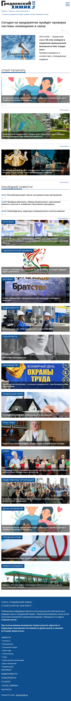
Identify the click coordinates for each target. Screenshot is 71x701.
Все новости (63, 218)
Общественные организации (18, 480)
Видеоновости (11, 308)
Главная (4, 11)
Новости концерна (13, 566)
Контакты (6, 689)
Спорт (6, 451)
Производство (10, 365)
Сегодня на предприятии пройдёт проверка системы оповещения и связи (25, 14)
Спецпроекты (10, 336)
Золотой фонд (7, 654)
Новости (11, 11)
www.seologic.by (22, 695)
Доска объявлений (22, 11)
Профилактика (8, 667)
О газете (5, 682)
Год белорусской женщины (17, 250)
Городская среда (12, 537)
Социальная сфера (13, 394)
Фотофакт (8, 279)
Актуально (8, 222)
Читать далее (64, 110)
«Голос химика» (9, 686)
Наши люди (9, 422)
